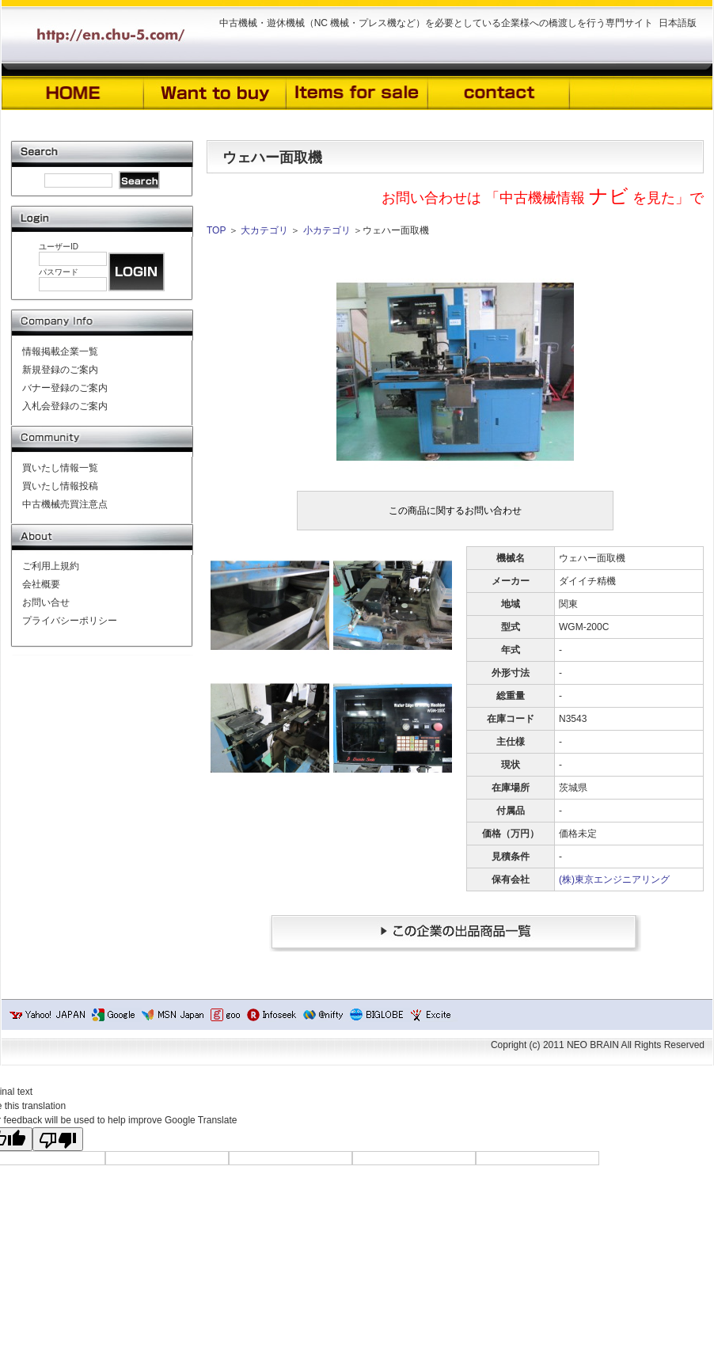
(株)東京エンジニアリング (614, 879)
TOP (216, 230)
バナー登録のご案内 (65, 387)
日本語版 (678, 22)
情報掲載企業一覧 (60, 351)
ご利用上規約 (50, 566)
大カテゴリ (264, 230)
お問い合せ (46, 602)
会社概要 (41, 584)
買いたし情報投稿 (60, 486)
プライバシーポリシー (69, 620)
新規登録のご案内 (60, 369)
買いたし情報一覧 (60, 467)
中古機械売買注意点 (65, 504)
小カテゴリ (327, 230)
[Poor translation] (57, 1139)
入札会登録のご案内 (65, 406)
